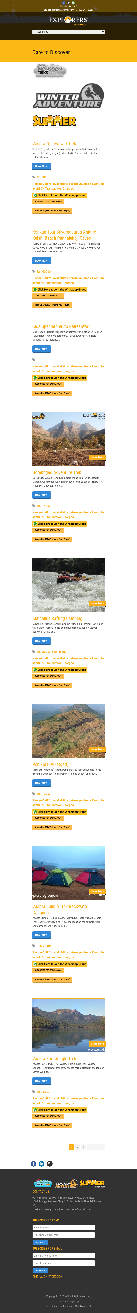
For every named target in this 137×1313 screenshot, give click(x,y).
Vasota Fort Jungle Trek (54, 1058)
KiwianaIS (85, 1306)
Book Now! (41, 166)
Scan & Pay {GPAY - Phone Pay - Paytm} (52, 210)
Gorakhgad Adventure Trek (56, 472)
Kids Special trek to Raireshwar (61, 326)
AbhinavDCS (70, 1306)
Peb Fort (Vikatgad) (50, 764)
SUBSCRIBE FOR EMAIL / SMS (48, 201)
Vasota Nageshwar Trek (54, 143)
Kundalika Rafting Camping (57, 618)
